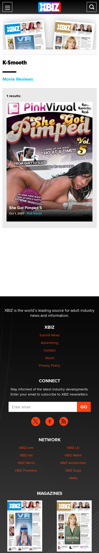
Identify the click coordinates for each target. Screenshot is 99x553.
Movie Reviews (18, 79)
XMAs (73, 477)
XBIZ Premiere (26, 470)
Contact (50, 350)
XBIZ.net (26, 455)
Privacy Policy (49, 365)
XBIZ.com (26, 447)
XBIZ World (26, 462)
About (49, 357)
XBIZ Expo (73, 470)
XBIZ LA (73, 447)
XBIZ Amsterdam (73, 462)
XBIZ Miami (73, 455)
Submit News (49, 335)
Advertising (49, 342)
